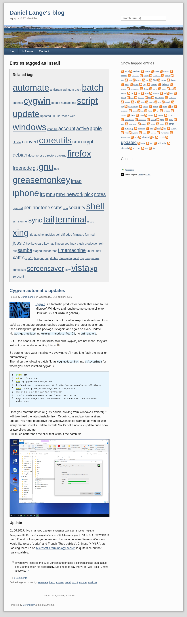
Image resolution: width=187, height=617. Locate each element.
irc (42, 194)
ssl (165, 128)
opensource (142, 120)
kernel (150, 111)
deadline (154, 85)
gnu (46, 167)
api (64, 89)
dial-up (63, 258)
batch (92, 87)
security (76, 207)
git (35, 168)
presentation (133, 124)
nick (88, 194)
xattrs (18, 257)
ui (153, 137)
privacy (143, 124)
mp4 (61, 194)
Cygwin (40, 304)
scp (65, 208)
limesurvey (62, 243)
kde (23, 269)
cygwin (37, 101)
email (146, 93)
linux (73, 243)
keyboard (37, 243)
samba (25, 250)
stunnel (23, 221)
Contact (44, 51)
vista (80, 268)
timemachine (72, 250)
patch (80, 243)
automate (31, 87)
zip (31, 234)
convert (30, 141)
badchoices (156, 76)
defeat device (135, 89)
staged (37, 250)
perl (28, 207)
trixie (136, 137)
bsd (147, 80)
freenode (22, 168)
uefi (98, 250)
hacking (145, 106)
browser (138, 80)
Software (27, 51)
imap (76, 181)
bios (52, 234)
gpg (56, 168)
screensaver (45, 268)
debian (20, 155)
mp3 (50, 194)
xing (21, 232)
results (162, 124)
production (91, 243)
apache (39, 234)
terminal (70, 219)
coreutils (55, 140)
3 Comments (20, 577)
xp (93, 268)
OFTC (148, 175)
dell (58, 234)
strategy (173, 128)
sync (35, 220)
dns (171, 89)
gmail (142, 102)
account (66, 128)
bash (78, 89)
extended (156, 93)
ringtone (41, 207)
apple (96, 128)
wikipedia (125, 148)
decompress (36, 155)
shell (95, 206)
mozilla (150, 115)
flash (131, 98)
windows (29, 127)
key (28, 243)
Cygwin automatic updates (37, 290)
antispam (56, 89)
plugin (162, 120)
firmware (78, 234)
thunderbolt (50, 250)
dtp (82, 258)
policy (171, 120)
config (127, 85)
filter (171, 93)
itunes (16, 269)
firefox (79, 153)
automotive (135, 76)
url (53, 116)
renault (153, 124)
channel (18, 102)
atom (70, 89)
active (82, 128)
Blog (12, 51)
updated (45, 116)
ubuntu (91, 250)
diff (63, 234)
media (142, 115)
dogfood (73, 258)
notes (100, 194)
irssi (92, 234)
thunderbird (165, 133)
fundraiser (159, 97)
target (144, 133)
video (65, 116)
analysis (136, 71)
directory (50, 155)
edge (69, 234)
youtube (52, 129)
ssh (15, 221)
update (26, 114)
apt (47, 234)
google (55, 102)
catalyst (163, 80)
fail (165, 93)
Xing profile (129, 170)
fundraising (172, 98)
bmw (122, 80)
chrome (173, 80)
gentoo (127, 102)
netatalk (160, 115)
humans (66, 102)
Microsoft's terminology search (55, 547)
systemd (135, 133)
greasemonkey (41, 180)
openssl (18, 208)
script (87, 101)
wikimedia (162, 143)
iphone (26, 193)
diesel (164, 89)
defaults (123, 89)
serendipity (141, 128)
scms (56, 207)
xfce (146, 148)
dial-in (54, 258)
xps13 (29, 258)
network (75, 194)
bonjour (39, 258)
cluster (17, 142)
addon (127, 71)
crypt (88, 141)
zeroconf (18, 276)
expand (62, 155)
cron (77, 141)
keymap (49, 243)
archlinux (166, 71)
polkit (122, 124)
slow (67, 269)
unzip (90, 221)
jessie (19, 243)
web (72, 116)
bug (47, 258)
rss (74, 102)
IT (10, 577)
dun (87, 258)
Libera (140, 175)
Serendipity (29, 604)
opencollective (129, 120)
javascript (124, 111)
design (146, 89)
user (58, 116)
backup (146, 76)
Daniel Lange (28, 297)
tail (48, 219)
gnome (94, 258)
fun (87, 234)
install (68, 582)
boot (130, 80)
